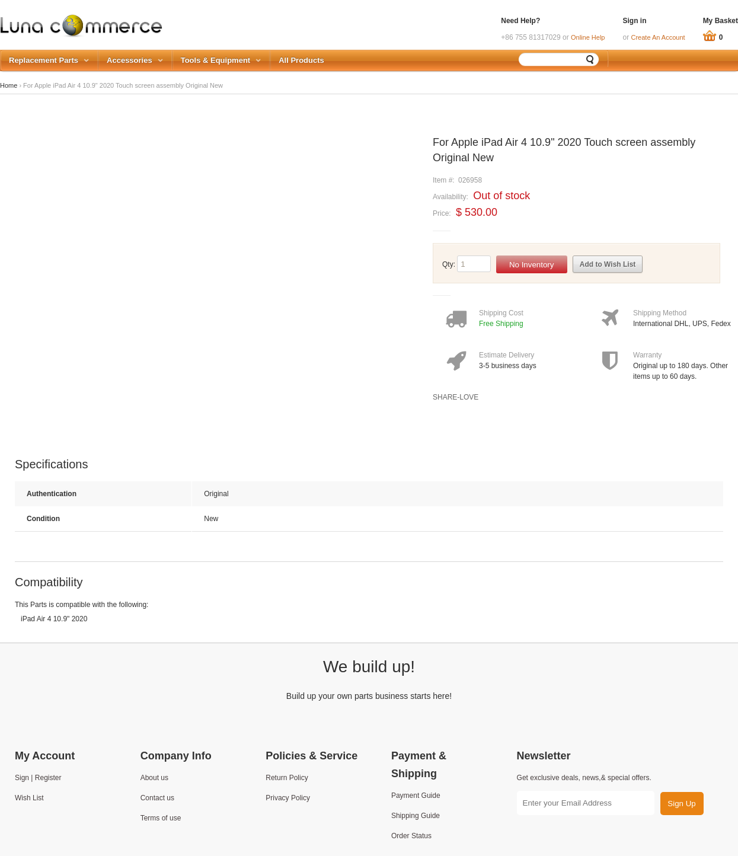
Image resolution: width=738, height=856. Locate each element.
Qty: (448, 264)
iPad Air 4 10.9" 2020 (54, 619)
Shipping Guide (415, 816)
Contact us (157, 798)
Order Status (411, 836)
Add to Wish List (608, 264)
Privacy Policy (288, 798)
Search (590, 59)
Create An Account (658, 37)
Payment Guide (415, 795)
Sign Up (681, 803)
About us (154, 778)
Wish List (29, 798)
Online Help (588, 37)
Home (8, 85)
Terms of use (160, 818)
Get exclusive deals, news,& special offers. (584, 778)
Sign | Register (38, 778)
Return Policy (287, 778)
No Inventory (531, 264)
